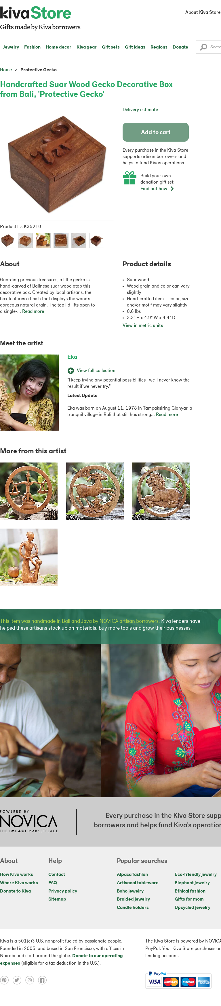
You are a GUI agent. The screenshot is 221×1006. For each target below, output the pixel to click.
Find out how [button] (157, 189)
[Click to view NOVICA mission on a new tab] (29, 822)
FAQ (52, 883)
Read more (33, 311)
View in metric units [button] (143, 325)
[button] (203, 48)
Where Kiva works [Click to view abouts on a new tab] (19, 883)
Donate (180, 47)
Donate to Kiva (15, 891)
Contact (56, 874)
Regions (158, 47)
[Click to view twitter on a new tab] (19, 980)
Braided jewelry (133, 899)
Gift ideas (135, 47)
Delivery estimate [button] (140, 110)
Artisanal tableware (138, 883)
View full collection (91, 370)
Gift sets (111, 47)
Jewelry (11, 47)
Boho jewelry (130, 891)
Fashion (32, 47)
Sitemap (57, 899)
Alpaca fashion (132, 874)
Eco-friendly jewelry (196, 874)
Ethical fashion (190, 891)
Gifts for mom (189, 899)
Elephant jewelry (192, 883)
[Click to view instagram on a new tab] (31, 980)
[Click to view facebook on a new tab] (43, 980)
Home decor (58, 47)
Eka (72, 357)
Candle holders (133, 907)
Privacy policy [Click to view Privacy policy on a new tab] (62, 891)
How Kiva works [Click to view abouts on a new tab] (16, 874)
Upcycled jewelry (192, 907)
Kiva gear (87, 47)
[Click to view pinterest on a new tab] (6, 980)
